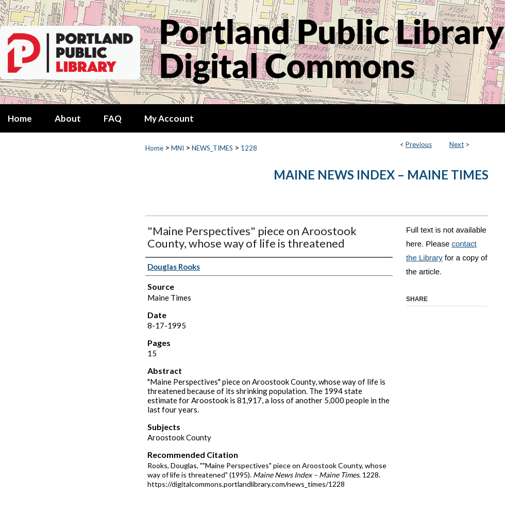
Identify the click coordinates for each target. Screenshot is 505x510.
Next (456, 144)
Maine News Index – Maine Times (381, 174)
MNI (177, 148)
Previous (419, 144)
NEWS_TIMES (212, 148)
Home (154, 148)
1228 (249, 148)
